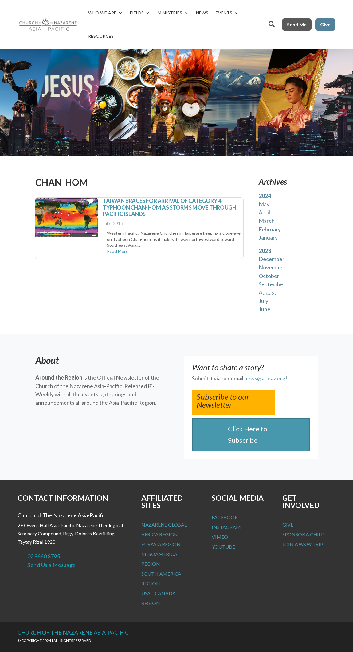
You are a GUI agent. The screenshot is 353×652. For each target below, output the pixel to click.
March (267, 220)
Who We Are (102, 12)
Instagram (226, 527)
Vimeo (220, 537)
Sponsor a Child (303, 534)
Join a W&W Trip (302, 544)
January (268, 237)
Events (224, 12)
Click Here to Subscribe (247, 434)
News (202, 12)
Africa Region (159, 534)
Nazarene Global (164, 524)
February (270, 229)
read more (117, 251)
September (272, 284)
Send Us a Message (51, 564)
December (271, 259)
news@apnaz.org (264, 378)
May (264, 204)
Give (325, 24)
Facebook (225, 517)
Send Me (297, 24)
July (263, 300)
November (271, 267)
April (264, 212)
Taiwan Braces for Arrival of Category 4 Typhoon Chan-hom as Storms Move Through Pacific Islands (169, 207)
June (264, 309)
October (269, 275)
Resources (101, 36)
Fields (137, 12)
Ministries (170, 12)
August (267, 292)
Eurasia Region (161, 544)
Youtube (223, 547)
